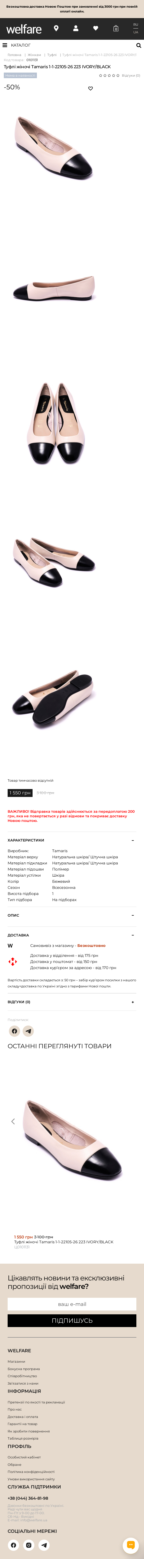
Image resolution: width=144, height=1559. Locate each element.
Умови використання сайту (31, 1479)
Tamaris (59, 850)
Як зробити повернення (29, 1431)
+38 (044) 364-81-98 (28, 1498)
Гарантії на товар (22, 1424)
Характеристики (26, 840)
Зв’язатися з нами (23, 1383)
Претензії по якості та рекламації (36, 1402)
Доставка (18, 935)
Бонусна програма (24, 1369)
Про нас (15, 1409)
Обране (14, 1465)
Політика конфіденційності (31, 1472)
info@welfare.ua (33, 1520)
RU (135, 24)
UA (135, 32)
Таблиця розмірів (23, 1438)
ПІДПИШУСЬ (72, 1320)
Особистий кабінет (24, 1457)
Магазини (16, 1361)
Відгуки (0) (131, 75)
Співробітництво (22, 1376)
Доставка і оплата (23, 1417)
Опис (13, 915)
